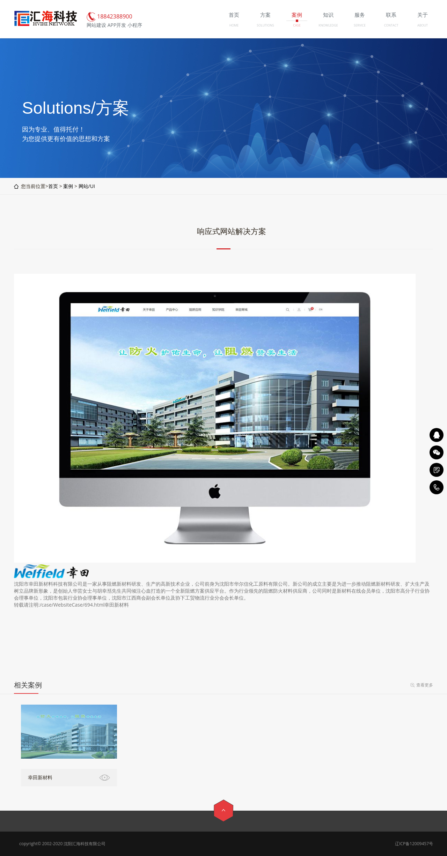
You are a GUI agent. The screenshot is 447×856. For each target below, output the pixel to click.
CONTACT (391, 25)
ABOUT (422, 25)
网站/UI (87, 186)
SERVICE (360, 25)
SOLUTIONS (265, 25)
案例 (68, 186)
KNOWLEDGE (328, 25)
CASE (296, 25)
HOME (234, 25)
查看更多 (424, 685)
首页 (53, 186)
